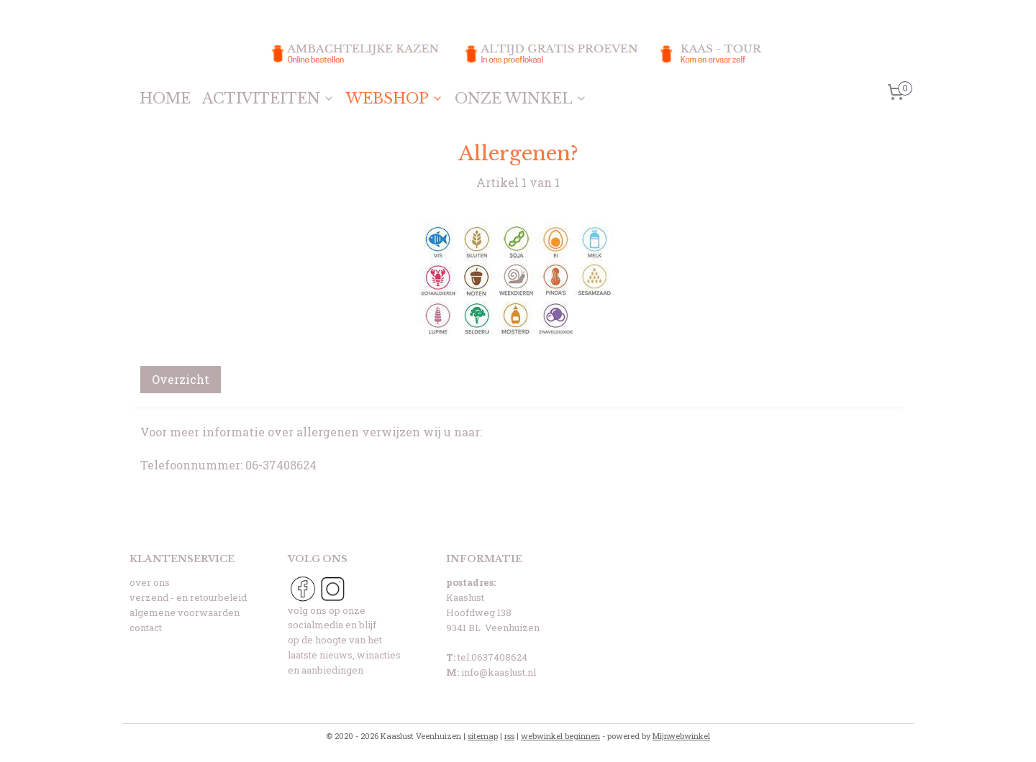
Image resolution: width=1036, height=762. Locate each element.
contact (146, 627)
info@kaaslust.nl (498, 672)
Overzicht (180, 379)
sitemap (483, 735)
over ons (150, 582)
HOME (165, 98)
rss (509, 735)
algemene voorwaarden (185, 612)
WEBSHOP (394, 98)
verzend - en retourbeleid (188, 597)
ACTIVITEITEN (268, 98)
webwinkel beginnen (560, 735)
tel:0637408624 (492, 657)
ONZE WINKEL (521, 98)
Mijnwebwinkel (681, 735)
